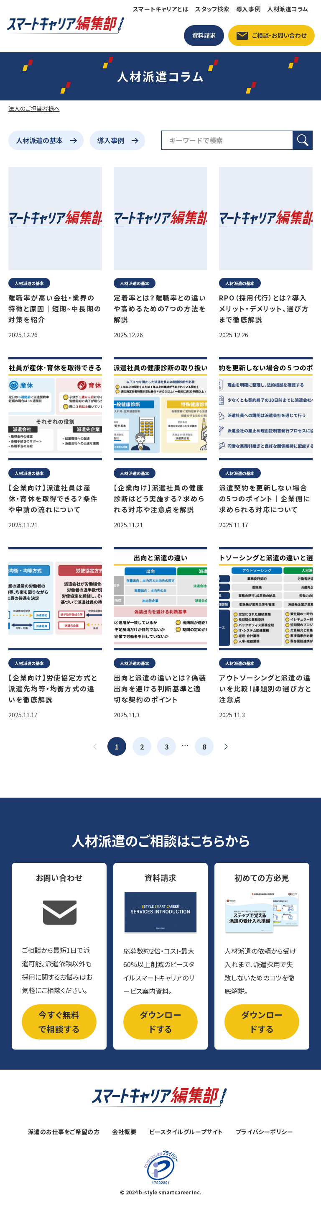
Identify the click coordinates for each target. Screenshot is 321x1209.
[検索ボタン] (303, 140)
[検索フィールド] (227, 140)
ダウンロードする (160, 1022)
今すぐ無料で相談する (58, 1022)
